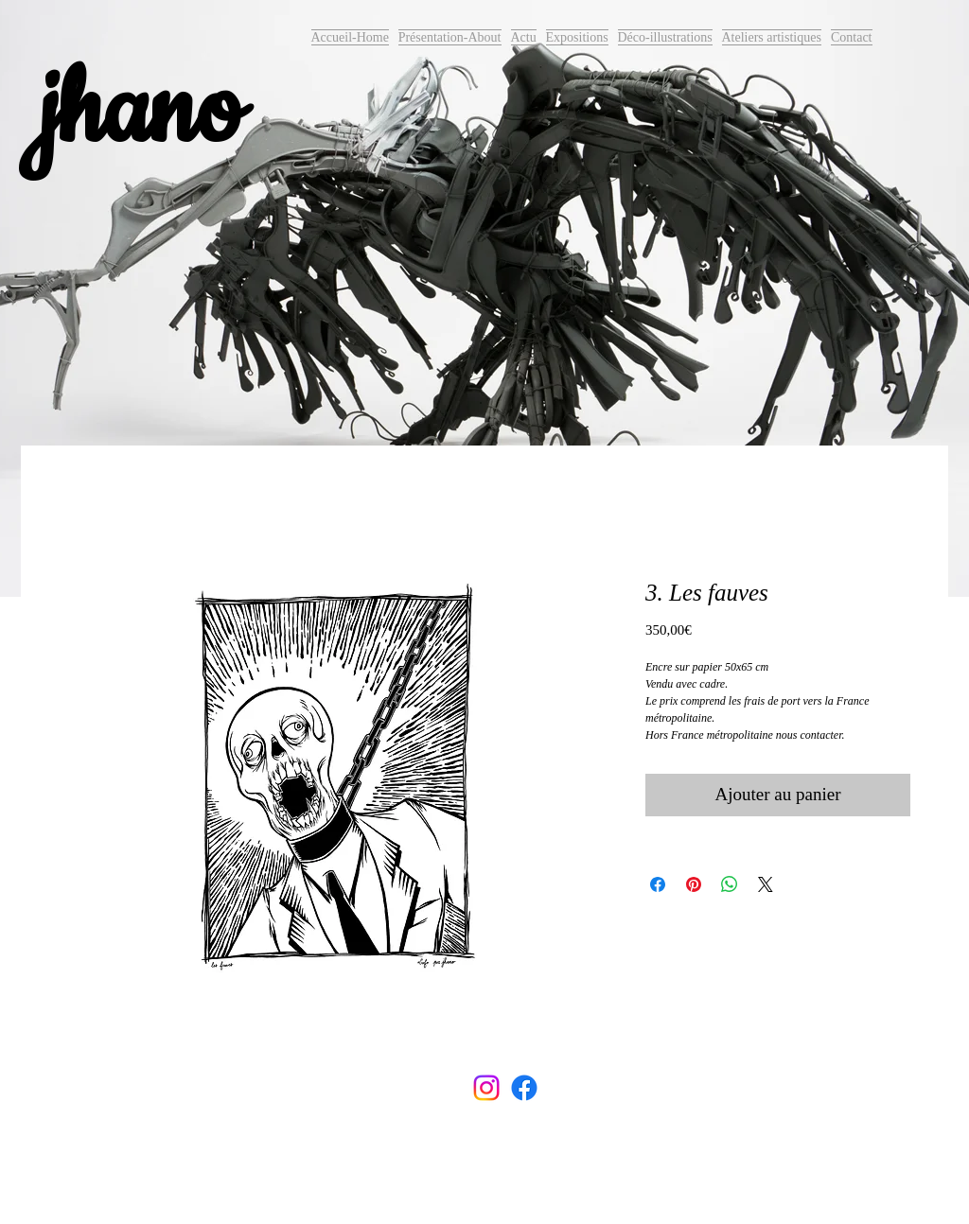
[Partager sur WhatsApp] (729, 884)
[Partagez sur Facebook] (657, 884)
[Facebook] (524, 1088)
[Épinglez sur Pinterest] (693, 884)
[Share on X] (765, 884)
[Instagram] (486, 1088)
